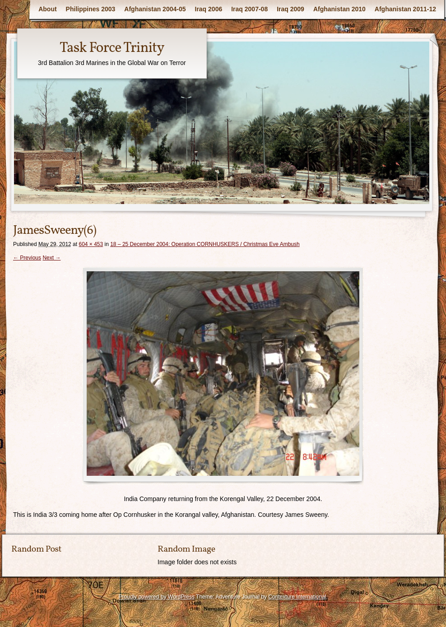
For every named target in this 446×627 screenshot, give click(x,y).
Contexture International (297, 597)
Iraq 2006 (209, 9)
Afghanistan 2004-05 (155, 9)
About (47, 9)
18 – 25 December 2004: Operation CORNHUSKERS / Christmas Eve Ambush (205, 244)
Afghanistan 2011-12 (405, 9)
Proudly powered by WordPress (156, 597)
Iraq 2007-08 (249, 9)
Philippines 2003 (91, 9)
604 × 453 (91, 244)
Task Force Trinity (112, 48)
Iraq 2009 (290, 9)
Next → (51, 258)
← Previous (27, 258)
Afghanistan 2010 (339, 9)
